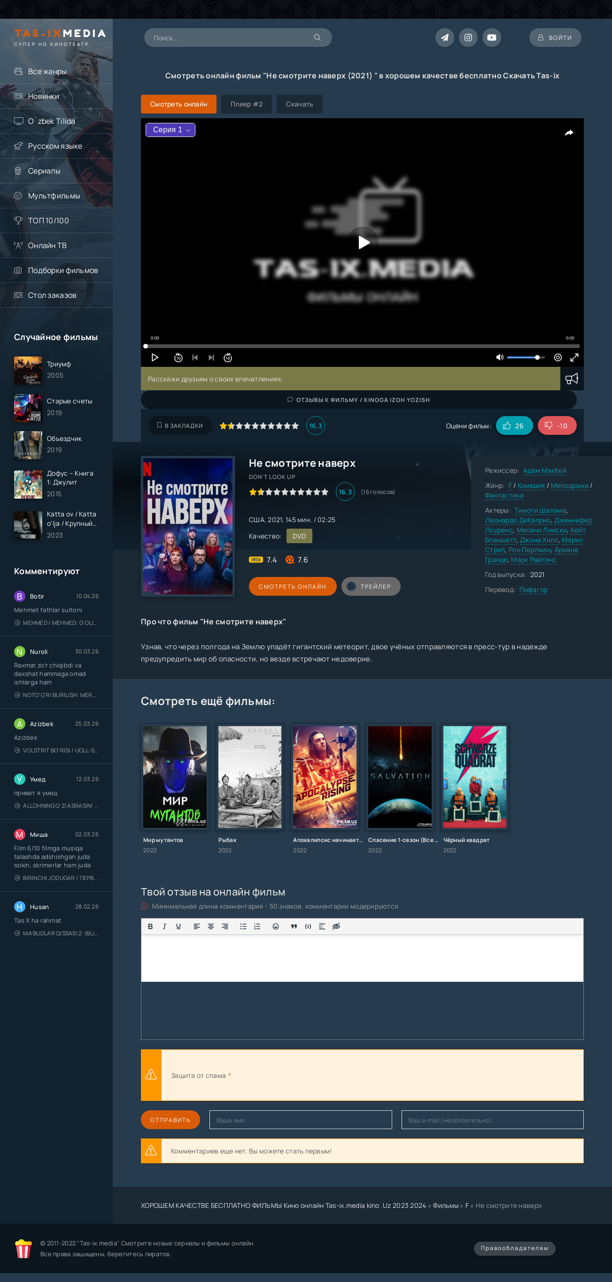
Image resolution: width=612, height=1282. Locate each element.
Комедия (531, 485)
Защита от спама (198, 1075)
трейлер (367, 586)
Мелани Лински (542, 529)
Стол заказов (52, 295)
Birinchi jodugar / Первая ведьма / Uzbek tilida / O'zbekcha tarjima (57, 878)
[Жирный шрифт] (150, 926)
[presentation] (336, 1075)
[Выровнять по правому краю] (225, 926)
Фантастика (504, 495)
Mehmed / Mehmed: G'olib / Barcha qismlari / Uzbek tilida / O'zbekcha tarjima (57, 623)
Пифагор (533, 589)
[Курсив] (164, 926)
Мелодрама (570, 485)
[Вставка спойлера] (322, 926)
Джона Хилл (539, 539)
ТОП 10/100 (48, 220)
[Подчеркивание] (178, 926)
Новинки (43, 96)
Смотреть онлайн (292, 587)
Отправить (170, 1120)
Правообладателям (515, 1248)
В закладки (180, 426)
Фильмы (445, 1205)
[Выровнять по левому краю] (197, 926)
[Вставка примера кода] (308, 926)
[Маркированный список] (243, 926)
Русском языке (55, 146)
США (256, 519)
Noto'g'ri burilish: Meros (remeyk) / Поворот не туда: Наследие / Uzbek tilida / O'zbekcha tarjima (57, 695)
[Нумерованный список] (257, 926)
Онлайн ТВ (47, 245)
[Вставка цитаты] (294, 926)
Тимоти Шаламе (540, 510)
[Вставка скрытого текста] (336, 926)
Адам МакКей (544, 470)
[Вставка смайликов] (276, 926)
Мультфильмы (54, 195)
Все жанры (47, 71)
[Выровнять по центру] (211, 926)
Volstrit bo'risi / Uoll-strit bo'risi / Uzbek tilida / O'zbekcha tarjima (57, 751)
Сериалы (44, 171)
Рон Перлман (530, 549)
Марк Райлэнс (534, 559)
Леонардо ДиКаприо (518, 520)
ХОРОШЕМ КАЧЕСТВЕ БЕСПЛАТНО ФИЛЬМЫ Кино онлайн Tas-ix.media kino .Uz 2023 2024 (283, 1205)
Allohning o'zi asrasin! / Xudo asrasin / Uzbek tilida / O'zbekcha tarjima (57, 806)
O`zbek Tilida (52, 121)
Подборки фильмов (63, 270)
